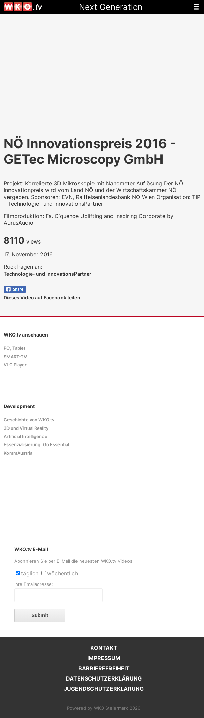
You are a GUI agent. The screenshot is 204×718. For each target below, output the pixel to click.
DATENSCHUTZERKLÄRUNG (104, 678)
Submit (39, 615)
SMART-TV (15, 356)
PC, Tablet (15, 348)
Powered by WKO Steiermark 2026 (103, 708)
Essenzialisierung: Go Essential (36, 444)
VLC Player (15, 365)
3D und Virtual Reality (26, 428)
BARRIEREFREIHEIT (104, 668)
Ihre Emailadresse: (33, 584)
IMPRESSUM (103, 658)
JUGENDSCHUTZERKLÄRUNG (104, 688)
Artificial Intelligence (25, 436)
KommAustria (18, 453)
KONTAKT (103, 647)
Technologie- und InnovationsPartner (47, 274)
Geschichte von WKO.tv (29, 419)
